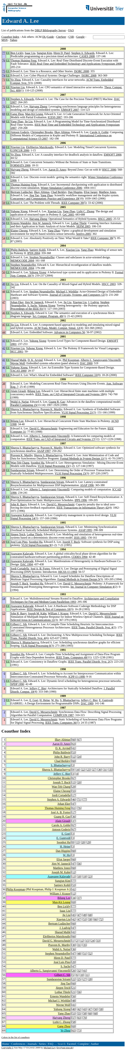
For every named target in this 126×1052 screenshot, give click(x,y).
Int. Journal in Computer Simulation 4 (92, 586)
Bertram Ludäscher (22, 192)
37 (3, 391)
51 (3, 264)
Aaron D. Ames (57, 169)
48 (3, 291)
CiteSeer (61, 36)
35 (3, 409)
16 (3, 576)
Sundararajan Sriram (22, 470)
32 (3, 435)
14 (3, 598)
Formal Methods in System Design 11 (82, 458)
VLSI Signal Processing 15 (53, 465)
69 (3, 114)
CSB (71, 36)
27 (3, 481)
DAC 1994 (26, 564)
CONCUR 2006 (20, 150)
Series (42, 1043)
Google (80, 36)
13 (3, 606)
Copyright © (7, 1047)
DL (44, 36)
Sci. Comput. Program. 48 (47, 316)
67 (3, 132)
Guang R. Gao (57, 401)
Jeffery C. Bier (37, 688)
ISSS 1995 (80, 537)
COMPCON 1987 (63, 715)
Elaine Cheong (19, 230)
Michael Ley (50, 1047)
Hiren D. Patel (61, 53)
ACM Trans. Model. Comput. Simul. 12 (57, 327)
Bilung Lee (33, 391)
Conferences (18, 1043)
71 (3, 99)
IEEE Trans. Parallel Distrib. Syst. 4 (92, 627)
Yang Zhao (17, 121)
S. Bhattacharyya (69, 700)
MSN (4, 40)
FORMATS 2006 (20, 165)
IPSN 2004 (33, 253)
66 (3, 147)
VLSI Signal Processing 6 (35, 645)
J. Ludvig (93, 302)
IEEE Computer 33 (86, 375)
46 (3, 312)
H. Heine (45, 700)
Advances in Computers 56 (69, 332)
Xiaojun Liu (18, 87)
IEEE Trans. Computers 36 (60, 722)
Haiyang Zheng (38, 106)
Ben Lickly (17, 53)
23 (3, 515)
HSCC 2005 (105, 218)
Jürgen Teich (18, 534)
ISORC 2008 (81, 71)
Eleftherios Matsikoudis (39, 147)
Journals (32, 1043)
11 (3, 624)
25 (3, 496)
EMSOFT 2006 (112, 154)
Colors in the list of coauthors (15, 1037)
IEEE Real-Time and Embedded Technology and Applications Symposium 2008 (75, 63)
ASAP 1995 (85, 530)
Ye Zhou (16, 79)
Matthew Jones (107, 192)
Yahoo (13, 40)
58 (3, 211)
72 (3, 87)
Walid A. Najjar (20, 401)
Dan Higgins (75, 192)
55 (3, 230)
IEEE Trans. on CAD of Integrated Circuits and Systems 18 (69, 394)
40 (3, 367)
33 (3, 428)
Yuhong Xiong (19, 211)
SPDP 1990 (17, 684)
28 (3, 470)
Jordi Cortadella (20, 568)
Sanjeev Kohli (37, 249)
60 (3, 192)
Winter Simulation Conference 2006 (61, 187)
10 (3, 634)
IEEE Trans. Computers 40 (71, 657)
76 (3, 60)
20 (3, 541)
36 (3, 401)
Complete (83, 1043)
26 (3, 489)
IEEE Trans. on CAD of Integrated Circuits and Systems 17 (60, 439)
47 (3, 302)
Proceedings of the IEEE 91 (27, 308)
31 (3, 447)
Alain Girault (18, 391)
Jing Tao (34, 195)
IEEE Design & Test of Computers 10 (48, 609)
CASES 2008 (87, 56)
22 (3, 526)
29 (3, 462)
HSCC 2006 (109, 169)
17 (3, 568)
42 (3, 348)
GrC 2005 (68, 214)
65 (3, 154)
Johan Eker (17, 302)
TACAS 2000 (18, 370)
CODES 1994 (79, 556)
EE (8, 53)
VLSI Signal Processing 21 (76, 412)
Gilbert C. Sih (19, 624)
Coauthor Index (10, 36)
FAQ (71, 30)
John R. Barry (19, 504)
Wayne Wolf (18, 363)
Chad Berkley (58, 192)
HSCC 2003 (109, 284)
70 (3, 106)
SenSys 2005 (83, 233)
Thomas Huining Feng (24, 60)
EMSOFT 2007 (70, 109)
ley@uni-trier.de (65, 1047)
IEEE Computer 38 (101, 238)
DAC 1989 (87, 703)
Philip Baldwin (19, 249)
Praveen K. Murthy (51, 409)
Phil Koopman (71, 360)
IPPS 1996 (81, 500)
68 (3, 121)
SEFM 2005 (83, 226)
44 (3, 332)
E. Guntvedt (106, 700)
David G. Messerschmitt (43, 428)
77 (3, 53)
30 (3, 455)
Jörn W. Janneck (41, 223)
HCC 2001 (17, 351)
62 (3, 177)
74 (3, 75)
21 (3, 534)
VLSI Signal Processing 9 (36, 545)
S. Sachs (32, 305)
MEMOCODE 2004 (22, 260)
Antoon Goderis (20, 132)
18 (3, 561)
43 (3, 340)
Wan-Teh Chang (20, 462)
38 (3, 383)
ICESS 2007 (55, 117)
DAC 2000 (86, 363)
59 (3, 202)
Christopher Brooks (41, 132)
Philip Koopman (15, 889)
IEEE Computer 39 (72, 202)
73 (3, 79)
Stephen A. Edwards (82, 53)
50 (3, 272)
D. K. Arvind (35, 360)
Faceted (71, 1043)
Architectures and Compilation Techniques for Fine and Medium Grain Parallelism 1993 (65, 600)
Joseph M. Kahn (37, 613)
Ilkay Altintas (62, 132)
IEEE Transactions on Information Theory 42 (82, 507)
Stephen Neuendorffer (42, 257)
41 (3, 360)
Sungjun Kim (44, 53)
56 (3, 223)
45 (3, 324)
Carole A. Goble (99, 132)
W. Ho (54, 700)
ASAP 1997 (43, 450)
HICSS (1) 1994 (67, 571)
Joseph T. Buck (71, 541)
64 (3, 162)
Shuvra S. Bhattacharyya (25, 409)
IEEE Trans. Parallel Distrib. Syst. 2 (88, 661)
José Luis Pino (19, 541)
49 (3, 284)
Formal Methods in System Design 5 (78, 579)
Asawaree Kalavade (22, 515)
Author (95, 1043)
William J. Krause (58, 613)
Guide (50, 36)
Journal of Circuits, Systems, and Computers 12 (77, 294)
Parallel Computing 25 (24, 404)
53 (3, 249)
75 (3, 71)
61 (3, 184)
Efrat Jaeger (90, 192)
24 (3, 504)
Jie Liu (28, 121)
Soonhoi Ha (37, 462)
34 (3, 421)
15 (3, 583)
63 (3, 169)
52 (3, 257)
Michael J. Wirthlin (67, 291)
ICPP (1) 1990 (76, 676)
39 (3, 375)
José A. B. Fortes (40, 568)
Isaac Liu (30, 53)
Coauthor (10, 731)
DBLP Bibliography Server (50, 30)
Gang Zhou (17, 114)
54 (3, 238)
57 (3, 218)
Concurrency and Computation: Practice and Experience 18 (45, 198)
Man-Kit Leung (34, 114)
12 (3, 613)
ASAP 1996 (87, 485)
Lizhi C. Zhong (85, 211)
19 (3, 553)
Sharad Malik (18, 360)
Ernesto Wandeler (21, 223)
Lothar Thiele (78, 223)
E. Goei (33, 700)
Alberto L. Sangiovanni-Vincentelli (100, 360)
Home (5, 1043)
